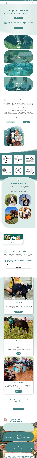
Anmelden (18, 267)
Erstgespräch (11, 122)
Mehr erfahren (18, 17)
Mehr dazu (18, 391)
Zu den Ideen (18, 311)
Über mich (26, 122)
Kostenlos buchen (18, 408)
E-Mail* (8, 264)
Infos (18, 353)
